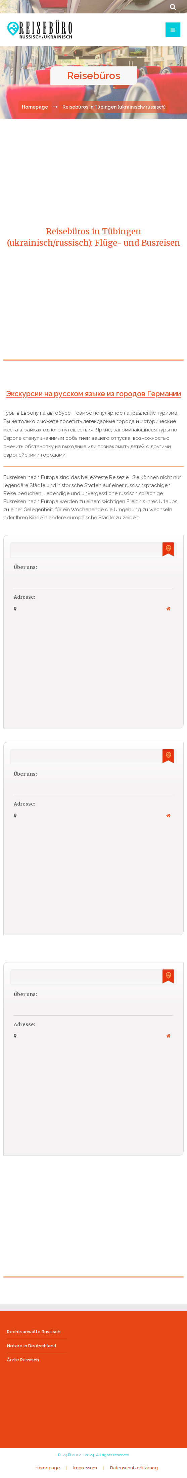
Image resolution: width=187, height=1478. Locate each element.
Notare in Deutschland (31, 1346)
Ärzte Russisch (23, 1360)
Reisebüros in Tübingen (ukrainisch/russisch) (114, 107)
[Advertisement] (94, 313)
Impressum (85, 1468)
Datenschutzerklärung (134, 1468)
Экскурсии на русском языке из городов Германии (93, 394)
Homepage (35, 107)
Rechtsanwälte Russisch (33, 1332)
